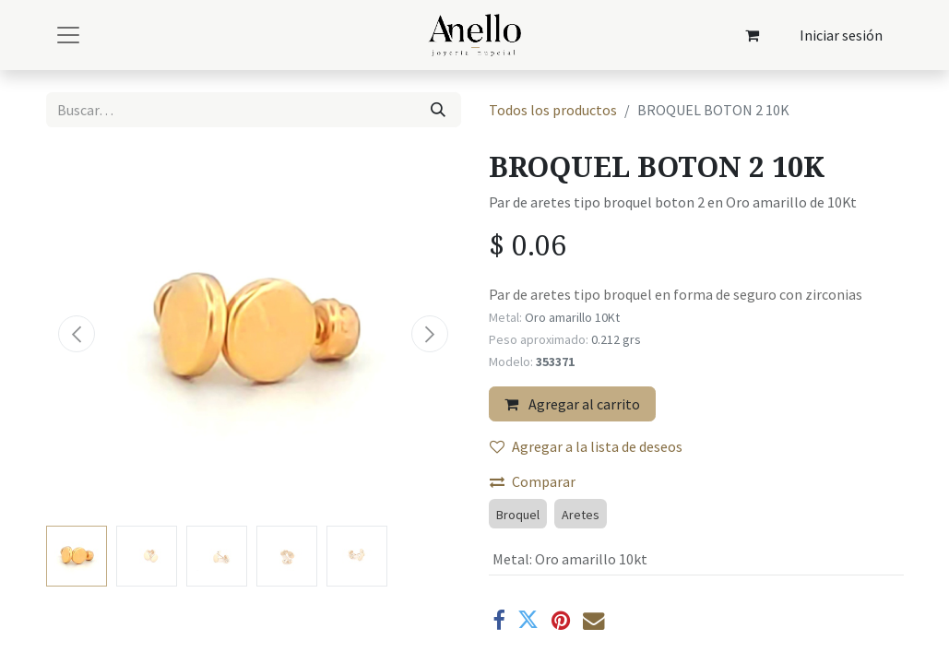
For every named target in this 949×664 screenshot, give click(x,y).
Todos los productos (553, 110)
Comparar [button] (532, 481)
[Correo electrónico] (593, 620)
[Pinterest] (561, 620)
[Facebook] (498, 620)
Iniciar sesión (841, 35)
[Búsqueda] (438, 109)
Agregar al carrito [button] (572, 404)
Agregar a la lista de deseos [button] (586, 446)
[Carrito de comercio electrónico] (751, 35)
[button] (77, 333)
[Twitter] (528, 620)
